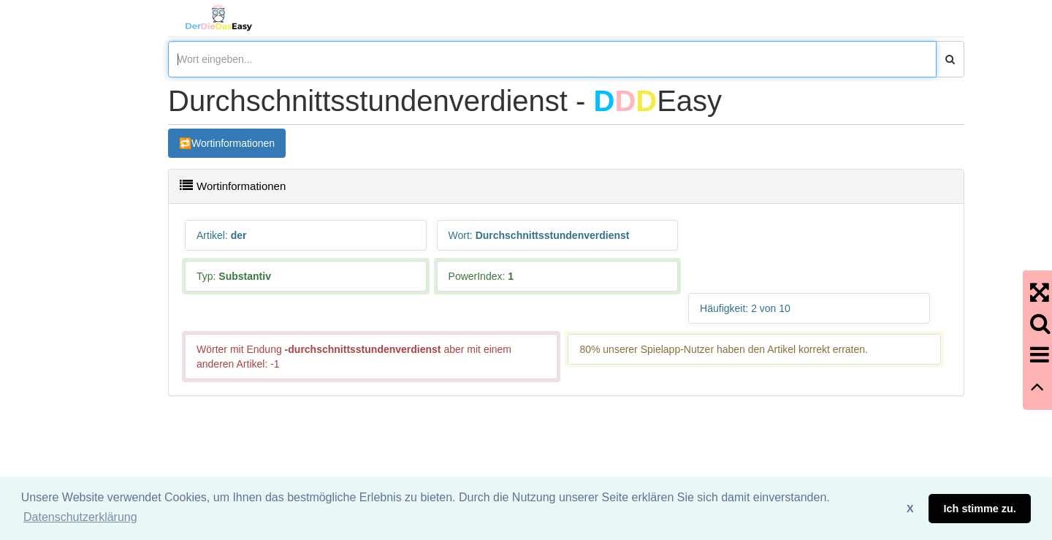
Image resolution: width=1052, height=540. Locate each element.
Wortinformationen (233, 143)
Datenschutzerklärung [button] (80, 517)
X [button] (910, 508)
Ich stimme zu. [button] (980, 508)
